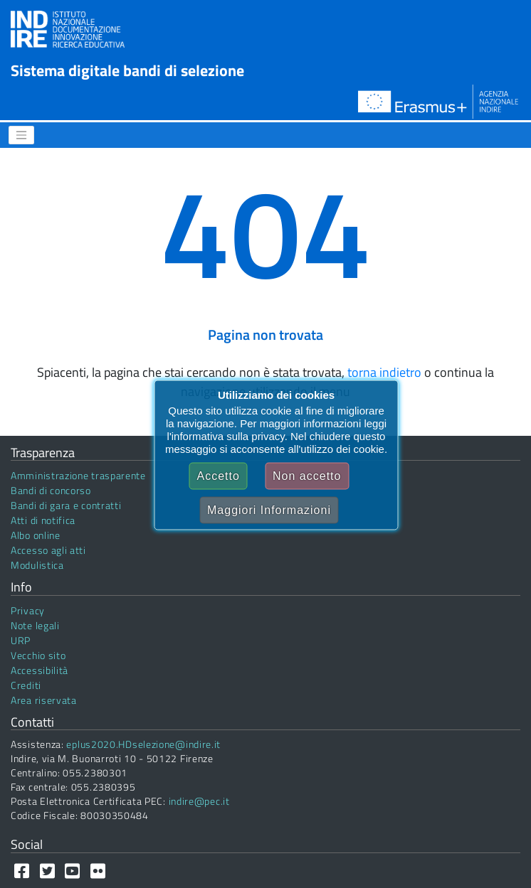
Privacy (28, 610)
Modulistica (37, 564)
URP (21, 640)
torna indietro (384, 372)
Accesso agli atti (48, 549)
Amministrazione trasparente (78, 475)
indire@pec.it (199, 800)
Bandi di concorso (51, 490)
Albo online (36, 535)
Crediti (26, 685)
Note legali (35, 625)
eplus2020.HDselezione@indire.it (143, 744)
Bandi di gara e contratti (66, 505)
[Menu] (21, 135)
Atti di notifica (43, 520)
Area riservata (44, 699)
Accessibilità (39, 670)
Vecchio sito (38, 655)
